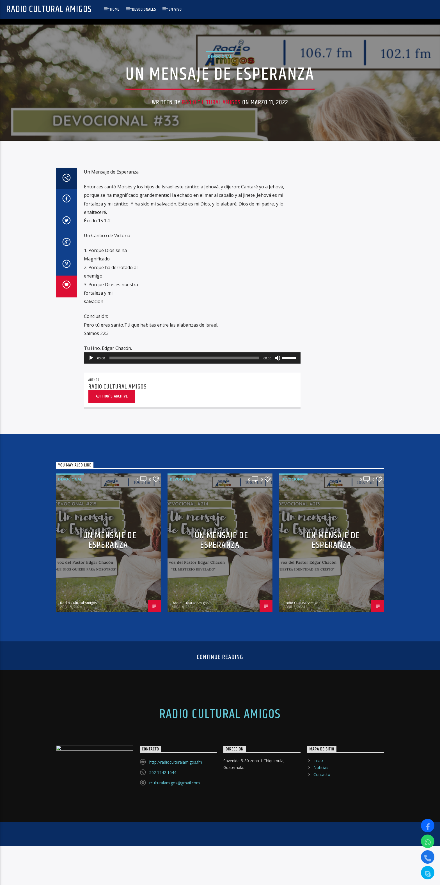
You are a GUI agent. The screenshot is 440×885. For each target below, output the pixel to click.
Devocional (220, 138)
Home (115, 9)
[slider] (184, 538)
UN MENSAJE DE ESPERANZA (110, 721)
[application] (192, 538)
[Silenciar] (277, 539)
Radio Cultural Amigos (49, 9)
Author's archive (112, 577)
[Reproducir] (91, 539)
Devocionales (144, 9)
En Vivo (175, 9)
